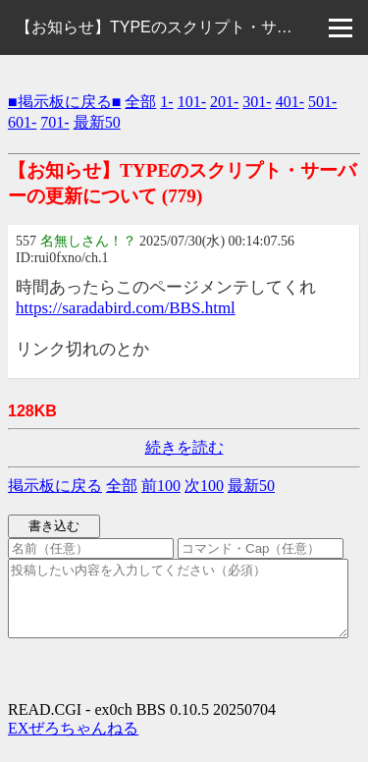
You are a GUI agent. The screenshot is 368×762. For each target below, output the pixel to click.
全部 (140, 101)
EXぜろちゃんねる (73, 743)
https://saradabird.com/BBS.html (126, 308)
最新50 (97, 122)
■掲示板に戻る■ (64, 101)
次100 (204, 485)
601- (22, 122)
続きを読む (184, 447)
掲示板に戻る (55, 485)
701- (54, 122)
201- (224, 101)
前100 (161, 485)
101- (192, 101)
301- (256, 101)
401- (290, 101)
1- (166, 101)
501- (322, 101)
